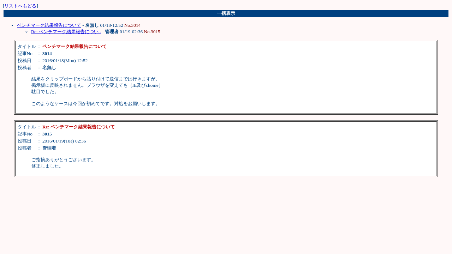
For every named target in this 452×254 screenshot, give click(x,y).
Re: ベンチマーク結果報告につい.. (66, 31)
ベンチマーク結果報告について (49, 25)
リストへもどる (20, 5)
